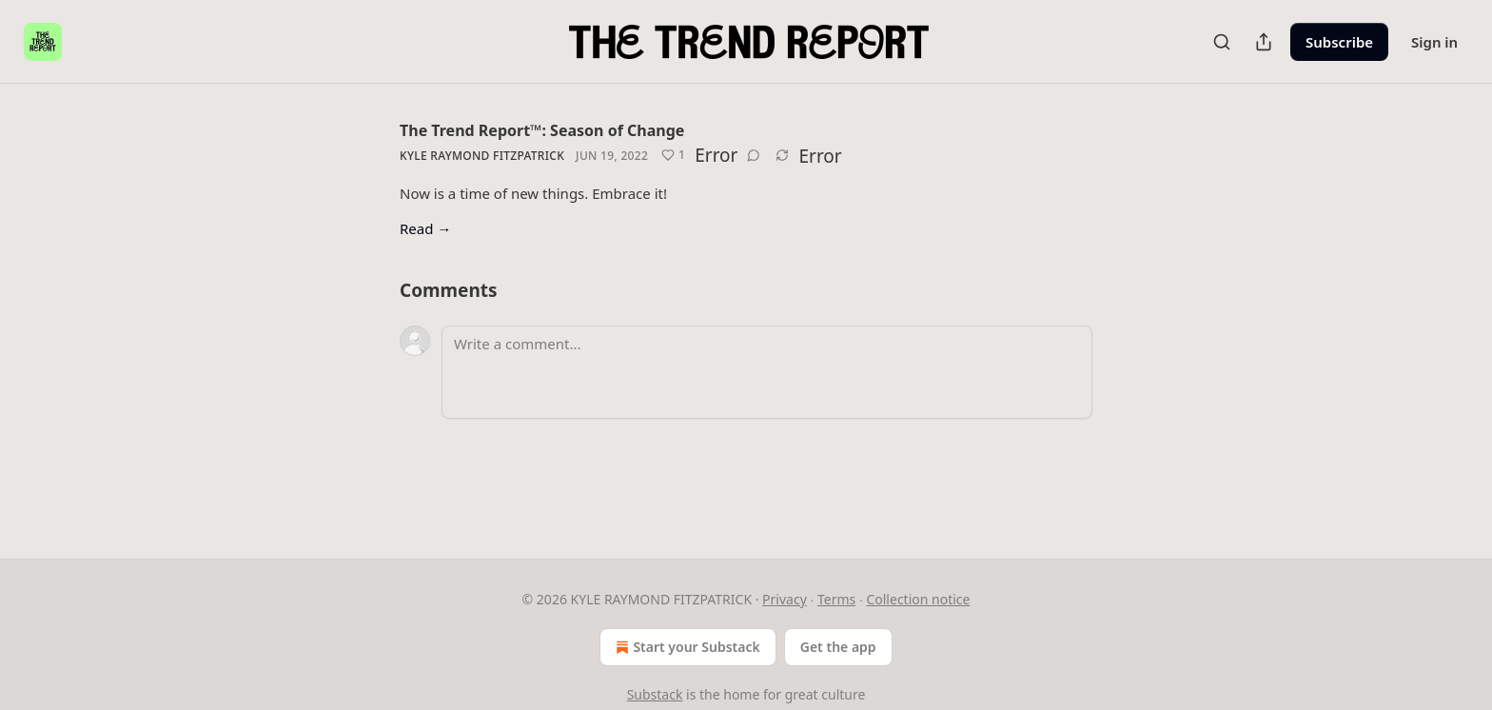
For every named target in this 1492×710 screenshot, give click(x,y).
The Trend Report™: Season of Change (542, 130)
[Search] (1222, 42)
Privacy (784, 599)
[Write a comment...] (767, 372)
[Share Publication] (1264, 42)
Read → (425, 228)
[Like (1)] (673, 155)
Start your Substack (685, 647)
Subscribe (1339, 41)
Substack (655, 694)
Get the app (838, 647)
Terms (836, 599)
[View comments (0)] (753, 155)
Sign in (1434, 41)
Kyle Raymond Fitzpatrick (482, 156)
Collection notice (918, 599)
